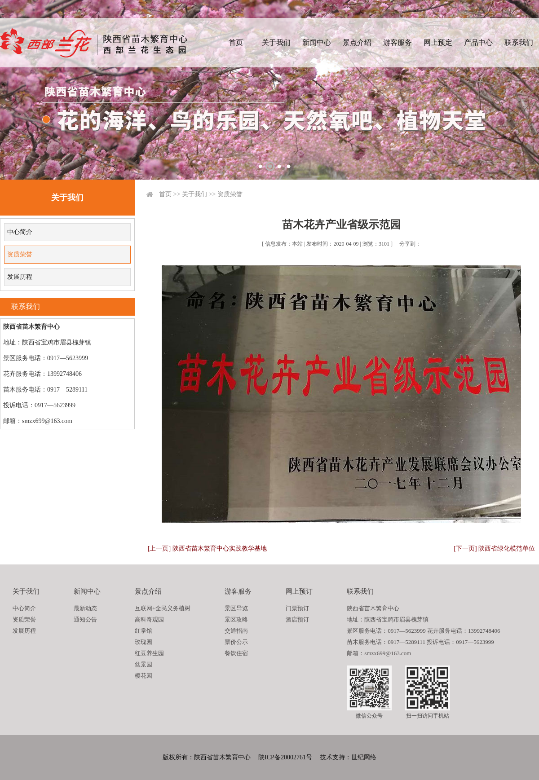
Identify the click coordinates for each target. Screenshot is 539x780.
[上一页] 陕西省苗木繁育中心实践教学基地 (207, 548)
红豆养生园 (149, 653)
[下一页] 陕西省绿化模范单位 (494, 548)
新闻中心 (316, 42)
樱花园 (143, 675)
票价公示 (236, 642)
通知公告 (85, 619)
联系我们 (518, 42)
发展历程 (19, 276)
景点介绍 (357, 42)
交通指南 (236, 630)
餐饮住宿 (236, 653)
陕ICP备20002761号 (285, 757)
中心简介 (19, 232)
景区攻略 (236, 619)
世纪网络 (363, 757)
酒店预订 (297, 619)
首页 (236, 42)
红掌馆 (143, 630)
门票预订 (297, 608)
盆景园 (143, 664)
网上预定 (438, 42)
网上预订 (299, 591)
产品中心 (478, 42)
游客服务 (397, 42)
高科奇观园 (149, 619)
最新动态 (85, 608)
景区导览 (236, 608)
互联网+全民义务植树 (162, 608)
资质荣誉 (19, 254)
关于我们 (276, 42)
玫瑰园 (143, 642)
